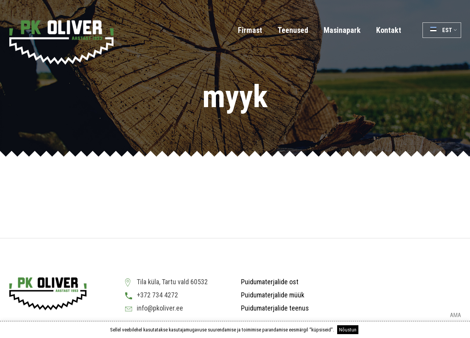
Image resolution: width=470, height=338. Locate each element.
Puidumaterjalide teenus (275, 308)
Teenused (293, 30)
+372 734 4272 (157, 295)
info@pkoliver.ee (160, 308)
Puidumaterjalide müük (272, 295)
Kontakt (388, 30)
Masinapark (342, 30)
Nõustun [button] (347, 330)
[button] (441, 30)
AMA (455, 315)
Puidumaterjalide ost (270, 282)
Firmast (250, 30)
